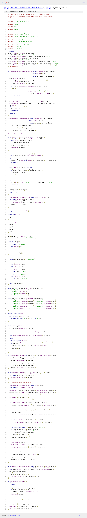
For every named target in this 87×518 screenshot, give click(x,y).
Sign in (83, 2)
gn (5, 8)
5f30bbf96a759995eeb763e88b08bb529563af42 (26, 8)
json (84, 515)
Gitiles (9, 515)
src (47, 8)
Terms (18, 515)
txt (80, 515)
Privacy (14, 515)
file (37, 11)
